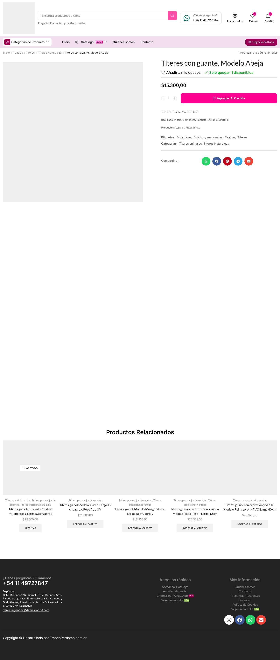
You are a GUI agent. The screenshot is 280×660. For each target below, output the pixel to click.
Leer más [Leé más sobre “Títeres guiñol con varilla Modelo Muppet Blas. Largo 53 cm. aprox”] (30, 527)
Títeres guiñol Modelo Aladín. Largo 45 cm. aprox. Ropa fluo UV (85, 507)
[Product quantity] (169, 98)
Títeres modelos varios (18, 500)
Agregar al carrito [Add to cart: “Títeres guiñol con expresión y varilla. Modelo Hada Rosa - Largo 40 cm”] (195, 527)
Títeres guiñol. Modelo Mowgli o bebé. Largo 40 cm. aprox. (140, 511)
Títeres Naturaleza (50, 52)
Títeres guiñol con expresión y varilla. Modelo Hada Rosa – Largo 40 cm (194, 511)
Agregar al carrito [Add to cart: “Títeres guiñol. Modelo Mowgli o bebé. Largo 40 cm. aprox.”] (140, 527)
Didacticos (184, 137)
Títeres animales (190, 143)
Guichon (199, 137)
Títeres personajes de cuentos (85, 500)
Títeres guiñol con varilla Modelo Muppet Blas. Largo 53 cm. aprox (30, 511)
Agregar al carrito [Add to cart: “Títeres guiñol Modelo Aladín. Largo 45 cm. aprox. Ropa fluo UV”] (85, 523)
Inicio (6, 52)
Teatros (230, 137)
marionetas (215, 137)
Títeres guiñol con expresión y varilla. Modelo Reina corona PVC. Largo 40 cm (249, 507)
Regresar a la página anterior (258, 52)
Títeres (242, 137)
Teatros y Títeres (24, 52)
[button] (235, 18)
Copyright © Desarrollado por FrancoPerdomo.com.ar (45, 638)
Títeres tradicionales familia (35, 504)
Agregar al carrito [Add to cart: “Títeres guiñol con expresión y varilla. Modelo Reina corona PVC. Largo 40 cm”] (249, 523)
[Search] (172, 15)
